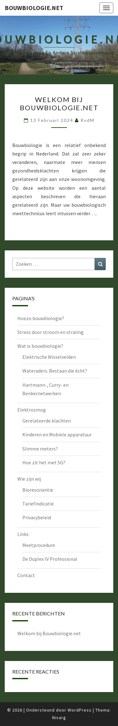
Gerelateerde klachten (46, 421)
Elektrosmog (31, 410)
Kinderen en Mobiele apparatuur (57, 434)
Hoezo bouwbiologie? (40, 318)
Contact (26, 575)
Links (23, 534)
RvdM (87, 120)
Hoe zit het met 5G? (43, 462)
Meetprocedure (38, 545)
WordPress (80, 710)
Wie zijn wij (29, 479)
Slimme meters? (40, 448)
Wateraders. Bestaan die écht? (54, 371)
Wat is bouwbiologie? (40, 346)
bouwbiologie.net (34, 8)
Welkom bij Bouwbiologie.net (59, 103)
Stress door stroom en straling (50, 332)
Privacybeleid (36, 517)
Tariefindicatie (38, 503)
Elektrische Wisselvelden (49, 357)
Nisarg (59, 717)
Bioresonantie (37, 490)
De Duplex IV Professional (49, 559)
